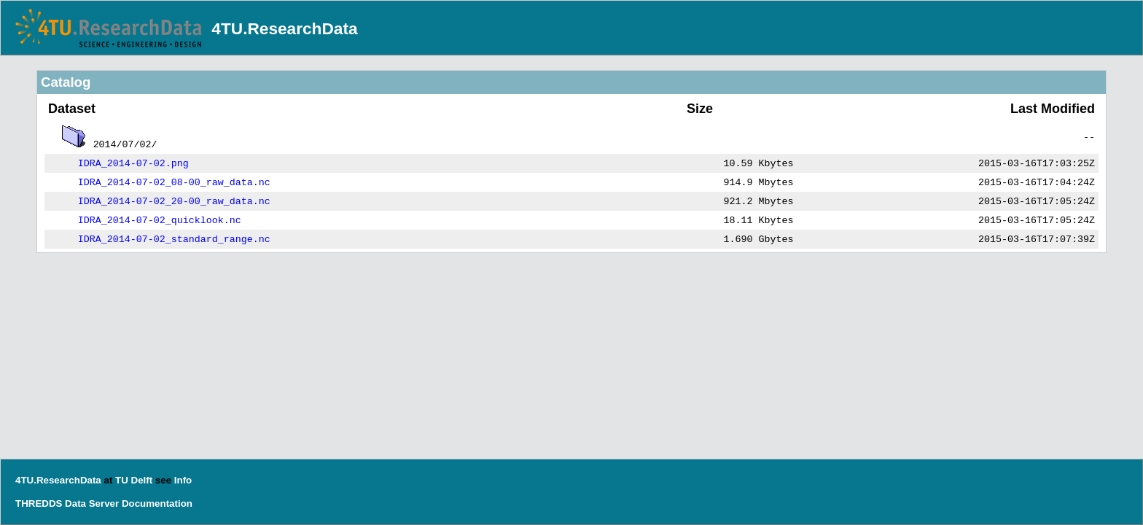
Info (183, 480)
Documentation (157, 503)
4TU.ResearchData (284, 28)
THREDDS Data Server (67, 503)
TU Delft (133, 480)
